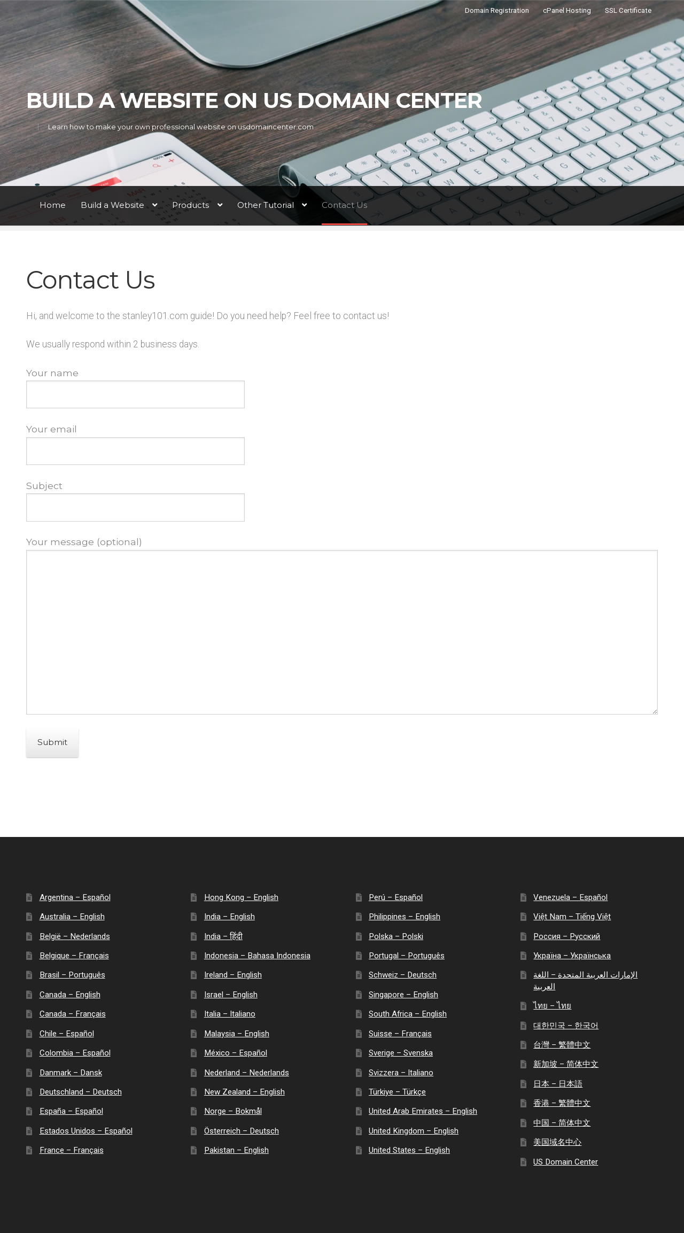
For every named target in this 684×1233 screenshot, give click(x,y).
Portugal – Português (407, 955)
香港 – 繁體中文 (561, 1103)
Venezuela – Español (570, 897)
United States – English (409, 1150)
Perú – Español (396, 897)
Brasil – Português (72, 975)
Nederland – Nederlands (246, 1072)
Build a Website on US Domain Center (254, 100)
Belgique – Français (74, 955)
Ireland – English (233, 975)
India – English (229, 916)
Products (190, 205)
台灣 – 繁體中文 (561, 1045)
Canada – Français (73, 1014)
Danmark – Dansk (71, 1072)
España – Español (71, 1111)
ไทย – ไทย (552, 1006)
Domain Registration (497, 10)
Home (53, 205)
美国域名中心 (557, 1142)
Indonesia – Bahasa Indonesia (257, 955)
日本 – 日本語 (557, 1084)
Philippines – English (404, 916)
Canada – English (70, 994)
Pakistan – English (236, 1150)
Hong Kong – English (241, 897)
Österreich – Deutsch (241, 1131)
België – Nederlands (75, 936)
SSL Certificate (628, 10)
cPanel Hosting (567, 10)
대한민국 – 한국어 (565, 1025)
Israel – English (231, 994)
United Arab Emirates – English (423, 1111)
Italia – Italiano (229, 1014)
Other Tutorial (265, 205)
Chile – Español (67, 1033)
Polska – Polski (396, 936)
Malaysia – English (236, 1033)
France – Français (72, 1150)
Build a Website (112, 205)
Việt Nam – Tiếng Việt (572, 916)
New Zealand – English (244, 1092)
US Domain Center (565, 1162)
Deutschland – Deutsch (81, 1092)
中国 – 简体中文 (561, 1123)
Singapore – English (403, 994)
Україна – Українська (572, 955)
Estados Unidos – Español (86, 1131)
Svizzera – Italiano (401, 1072)
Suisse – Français (400, 1033)
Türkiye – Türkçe (397, 1092)
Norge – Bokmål (233, 1111)
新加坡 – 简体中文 (565, 1064)
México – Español (235, 1053)
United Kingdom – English (413, 1131)
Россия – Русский (566, 936)
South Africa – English (408, 1014)
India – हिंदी (223, 936)
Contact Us (344, 205)
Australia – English (72, 916)
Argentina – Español (75, 897)
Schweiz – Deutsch (403, 975)
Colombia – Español (75, 1053)
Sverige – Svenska (401, 1053)
